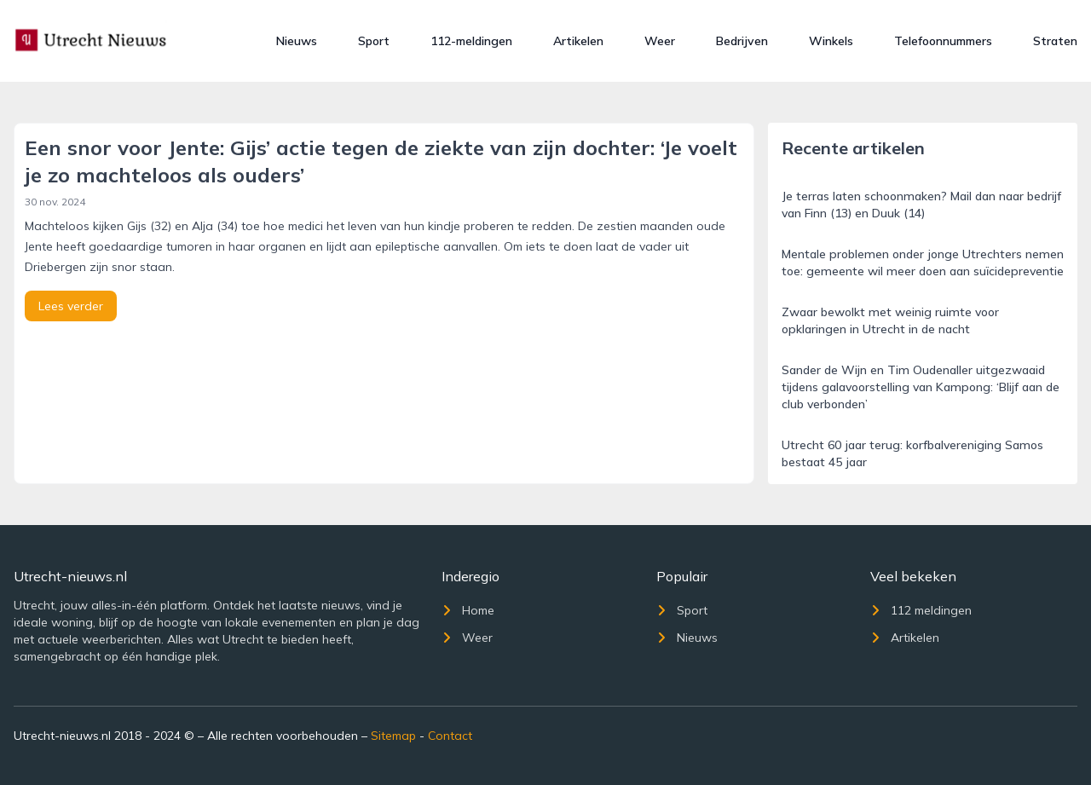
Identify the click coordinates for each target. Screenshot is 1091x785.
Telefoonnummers (943, 41)
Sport (374, 41)
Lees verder (70, 306)
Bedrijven (742, 41)
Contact (450, 735)
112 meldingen (921, 610)
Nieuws (296, 41)
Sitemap (393, 735)
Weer (659, 41)
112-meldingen (471, 41)
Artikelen (578, 41)
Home (468, 610)
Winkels (831, 41)
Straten (1055, 41)
